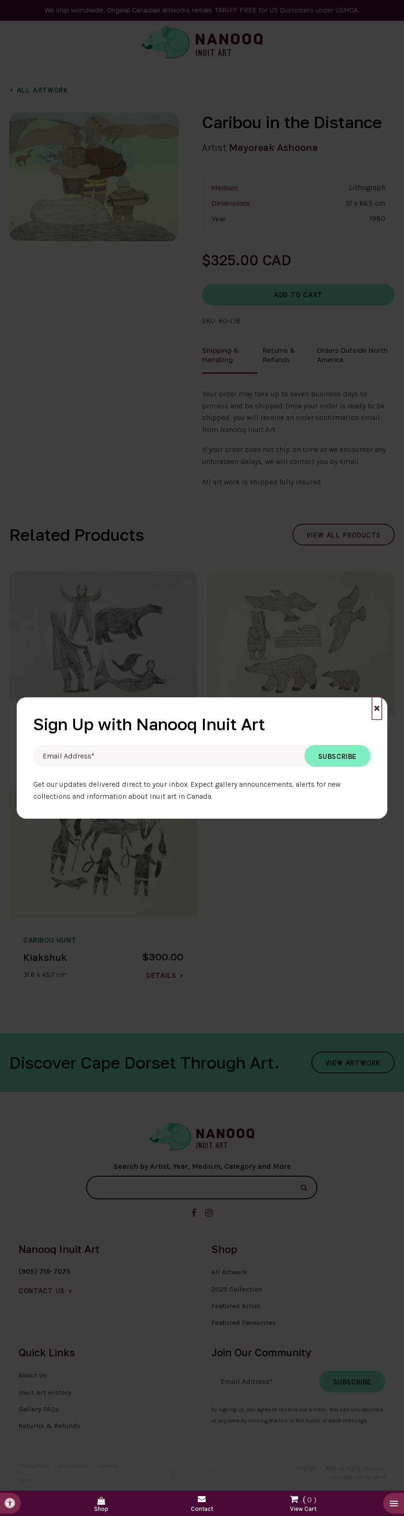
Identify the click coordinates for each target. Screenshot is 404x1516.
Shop (101, 1508)
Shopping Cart (303, 1501)
